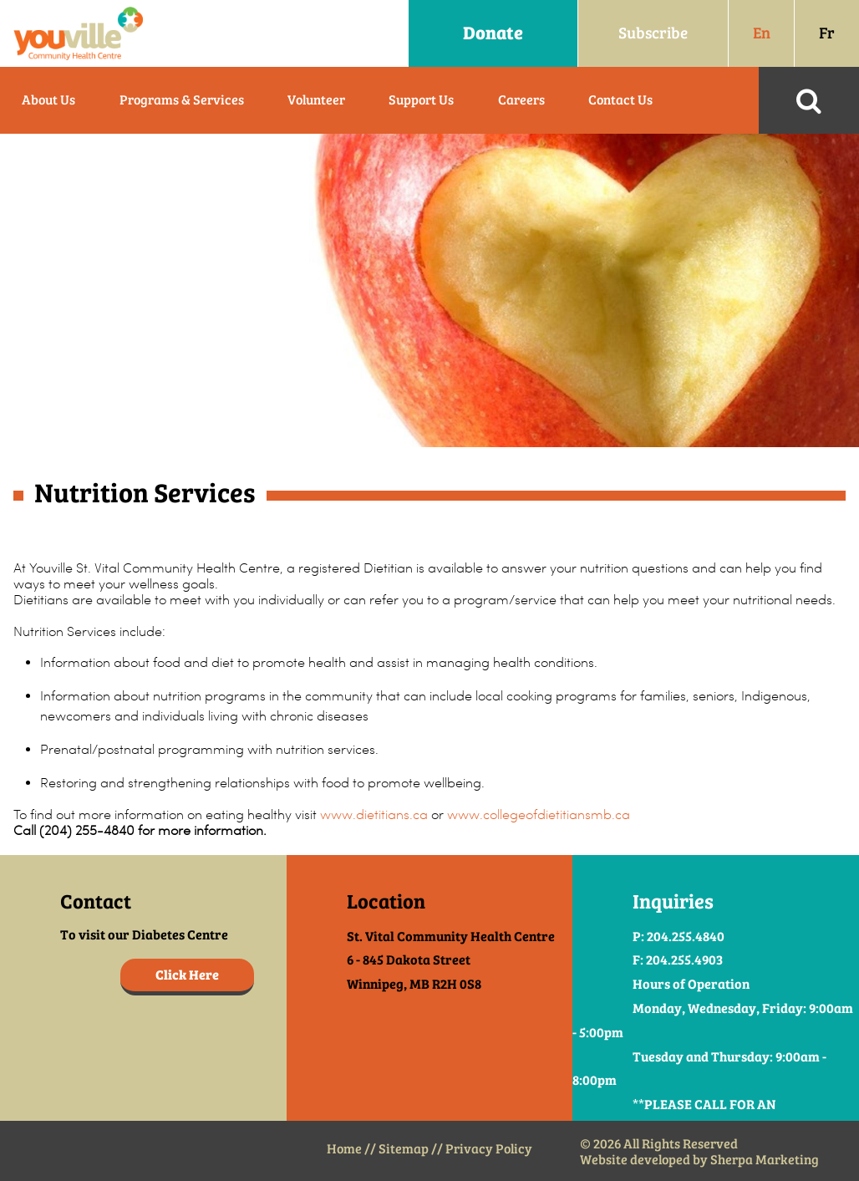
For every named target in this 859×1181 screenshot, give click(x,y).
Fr (827, 33)
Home (344, 1149)
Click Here (187, 975)
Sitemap (404, 1149)
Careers (521, 100)
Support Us (421, 100)
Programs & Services (181, 100)
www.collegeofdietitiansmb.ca (538, 814)
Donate (493, 33)
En (761, 33)
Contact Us (620, 100)
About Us (48, 100)
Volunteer (316, 100)
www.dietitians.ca (374, 814)
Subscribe (653, 33)
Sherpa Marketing (764, 1160)
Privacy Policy (488, 1149)
